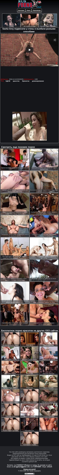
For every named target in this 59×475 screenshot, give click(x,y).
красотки (16, 81)
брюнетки (25, 81)
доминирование (38, 81)
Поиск (28, 10)
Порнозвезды (37, 10)
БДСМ (8, 81)
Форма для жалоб (29, 469)
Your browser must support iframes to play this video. (29, 56)
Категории (21, 10)
